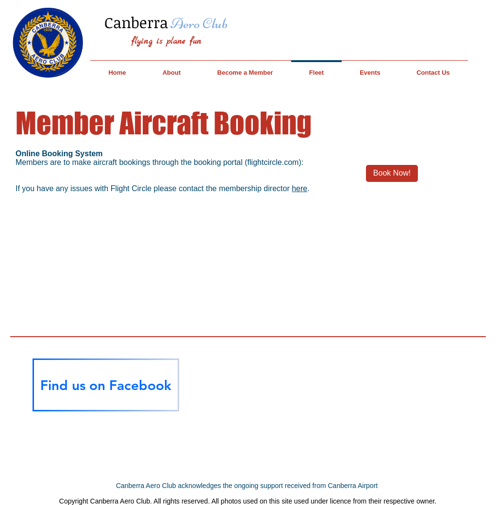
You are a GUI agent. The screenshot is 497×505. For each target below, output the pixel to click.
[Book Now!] (392, 173)
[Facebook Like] (105, 429)
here (299, 188)
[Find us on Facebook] (106, 384)
